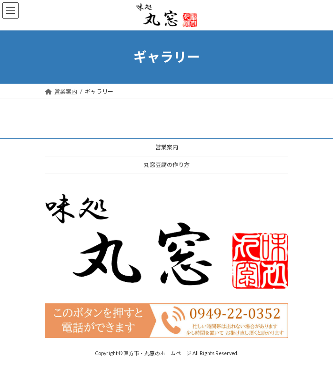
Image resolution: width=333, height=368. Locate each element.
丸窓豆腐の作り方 (167, 164)
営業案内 (166, 147)
